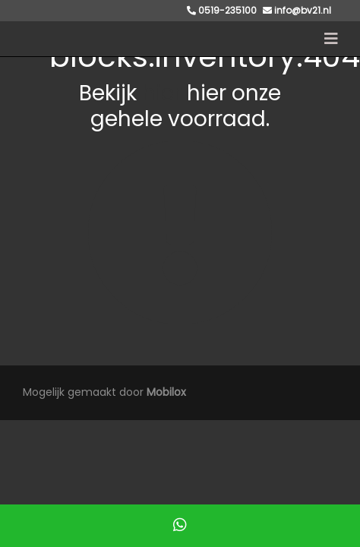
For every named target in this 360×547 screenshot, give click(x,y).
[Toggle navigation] (331, 38)
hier (162, 93)
